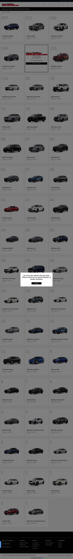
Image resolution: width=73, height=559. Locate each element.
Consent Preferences (0, 544)
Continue (36, 283)
